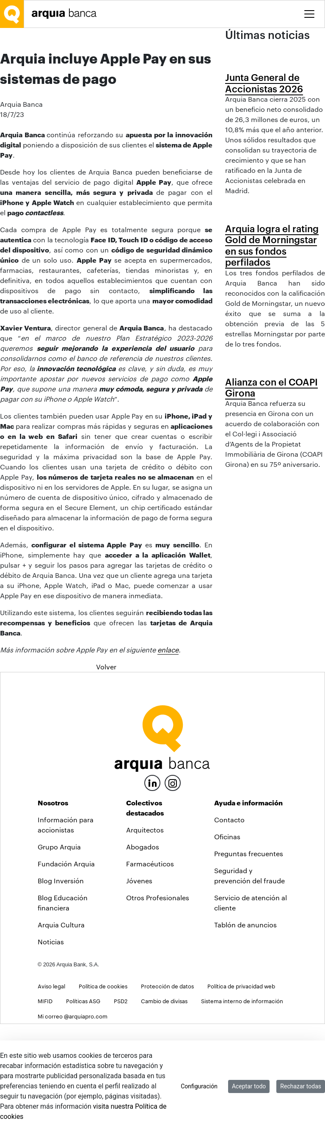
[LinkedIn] (152, 890)
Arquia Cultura (61, 1033)
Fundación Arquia (66, 972)
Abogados (142, 955)
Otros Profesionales (157, 1006)
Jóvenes (139, 989)
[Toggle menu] (309, 14)
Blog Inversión (61, 989)
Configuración (199, 1086)
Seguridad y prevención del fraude (249, 984)
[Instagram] (173, 891)
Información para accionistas (66, 933)
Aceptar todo (249, 1086)
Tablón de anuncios (245, 1033)
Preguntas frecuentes (248, 962)
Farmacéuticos (150, 972)
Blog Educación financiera (63, 1011)
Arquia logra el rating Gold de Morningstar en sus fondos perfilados (272, 344)
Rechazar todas (300, 1086)
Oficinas (227, 945)
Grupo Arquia (59, 955)
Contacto (229, 928)
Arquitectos (145, 938)
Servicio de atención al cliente (250, 1011)
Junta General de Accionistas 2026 (264, 139)
